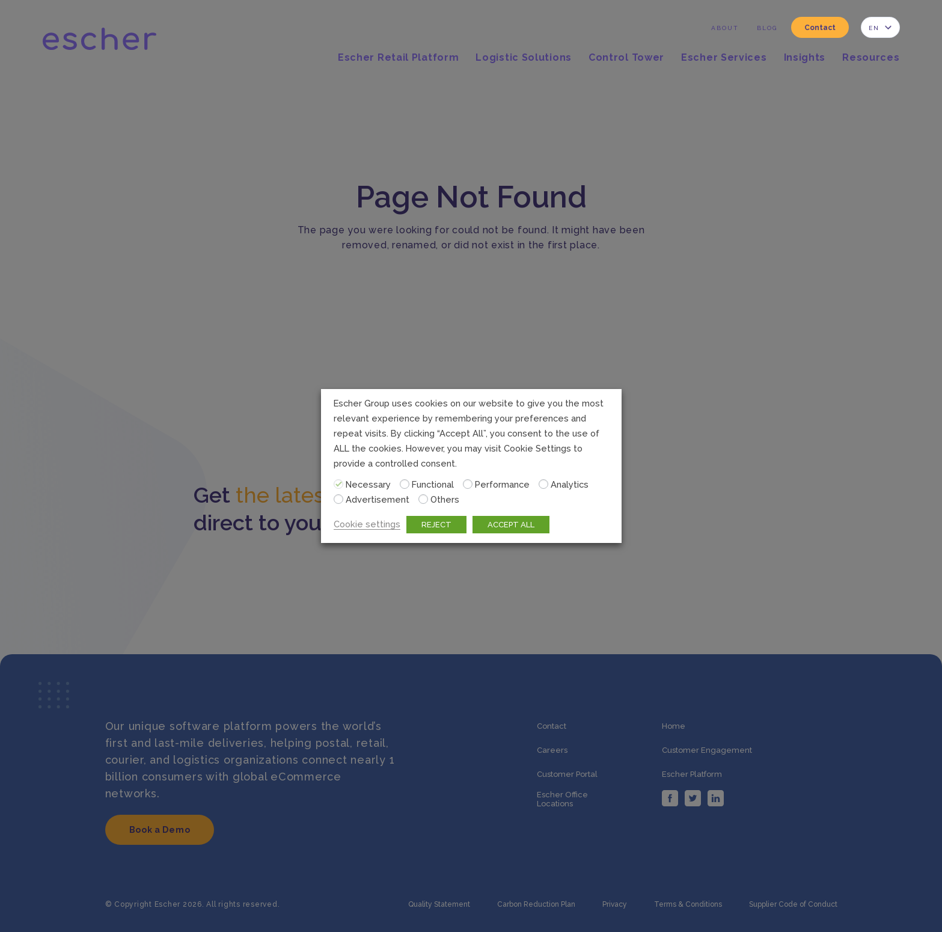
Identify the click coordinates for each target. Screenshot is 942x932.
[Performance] (468, 484)
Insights (805, 57)
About (725, 28)
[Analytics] (543, 484)
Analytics (570, 484)
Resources (870, 57)
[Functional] (404, 484)
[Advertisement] (338, 499)
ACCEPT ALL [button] (511, 524)
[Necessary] (338, 484)
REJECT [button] (436, 524)
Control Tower (626, 57)
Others (444, 499)
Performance (502, 484)
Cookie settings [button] (367, 524)
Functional (433, 484)
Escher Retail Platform (398, 57)
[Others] (423, 499)
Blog (767, 28)
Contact (820, 27)
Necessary (368, 484)
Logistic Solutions (524, 57)
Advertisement (377, 499)
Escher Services (724, 57)
